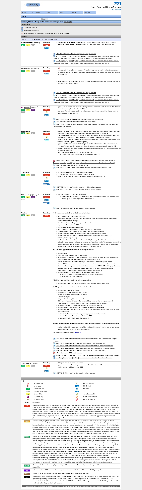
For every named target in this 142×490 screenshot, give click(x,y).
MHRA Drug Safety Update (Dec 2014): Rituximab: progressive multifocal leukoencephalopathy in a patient (87, 355)
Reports (74, 12)
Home (24, 12)
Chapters (37, 12)
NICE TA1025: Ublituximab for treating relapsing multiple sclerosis (75, 373)
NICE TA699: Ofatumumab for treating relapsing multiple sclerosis (75, 208)
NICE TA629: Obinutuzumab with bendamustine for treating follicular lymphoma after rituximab (83, 167)
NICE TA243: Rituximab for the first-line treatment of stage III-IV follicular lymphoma (80, 350)
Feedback (87, 12)
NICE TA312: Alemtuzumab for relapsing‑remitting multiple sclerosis (76, 54)
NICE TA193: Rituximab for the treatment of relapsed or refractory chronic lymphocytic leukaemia (84, 346)
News (48, 12)
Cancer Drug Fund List (30, 27)
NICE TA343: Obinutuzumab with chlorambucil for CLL (72, 165)
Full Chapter (68, 22)
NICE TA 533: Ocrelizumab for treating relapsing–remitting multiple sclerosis (78, 187)
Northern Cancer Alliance (31, 30)
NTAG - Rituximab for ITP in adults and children (70, 353)
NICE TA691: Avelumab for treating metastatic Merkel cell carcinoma (76, 121)
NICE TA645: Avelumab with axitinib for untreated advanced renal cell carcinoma (79, 119)
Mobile (61, 12)
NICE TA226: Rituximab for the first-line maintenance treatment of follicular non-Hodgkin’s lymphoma (85, 348)
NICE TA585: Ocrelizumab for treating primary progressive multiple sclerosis (78, 189)
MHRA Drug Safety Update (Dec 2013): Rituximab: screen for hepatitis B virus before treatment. (84, 358)
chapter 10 (78, 333)
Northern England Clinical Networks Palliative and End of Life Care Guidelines (47, 33)
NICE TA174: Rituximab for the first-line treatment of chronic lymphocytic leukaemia (80, 343)
